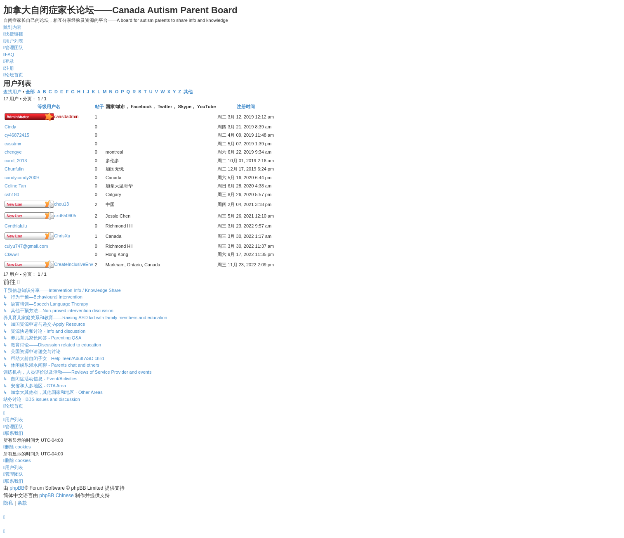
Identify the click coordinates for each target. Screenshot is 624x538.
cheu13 (61, 203)
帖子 (99, 106)
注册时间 (246, 106)
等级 (42, 106)
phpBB (16, 488)
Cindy (10, 126)
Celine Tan (15, 185)
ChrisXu (62, 235)
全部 (30, 91)
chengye (13, 151)
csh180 (12, 194)
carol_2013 (16, 160)
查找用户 (12, 91)
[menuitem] (13, 40)
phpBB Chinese (56, 495)
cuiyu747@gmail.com (26, 246)
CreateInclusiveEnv (73, 264)
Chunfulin (14, 168)
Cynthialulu (16, 225)
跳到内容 (12, 27)
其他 (188, 91)
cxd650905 (65, 215)
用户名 (53, 106)
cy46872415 (17, 135)
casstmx (13, 143)
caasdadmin (66, 116)
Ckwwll (12, 254)
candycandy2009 (22, 177)
